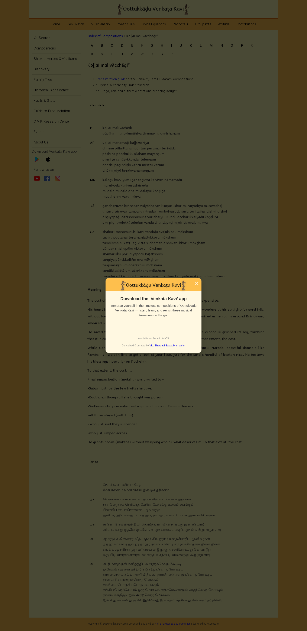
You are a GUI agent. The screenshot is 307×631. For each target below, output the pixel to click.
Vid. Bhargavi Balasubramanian (167, 345)
